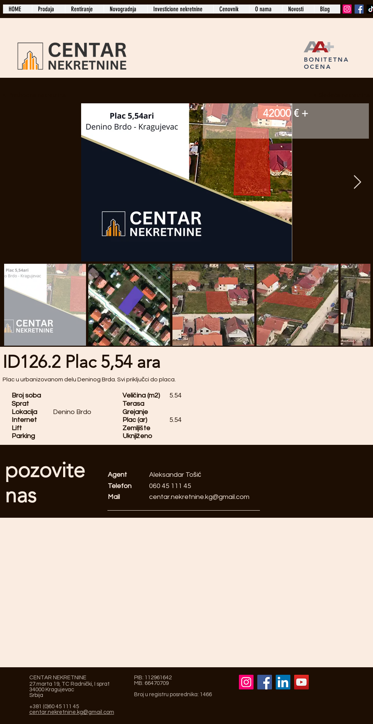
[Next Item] (357, 182)
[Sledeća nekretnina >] (337, 95)
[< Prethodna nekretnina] (35, 95)
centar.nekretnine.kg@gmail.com (199, 496)
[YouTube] (301, 682)
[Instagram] (347, 9)
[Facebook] (359, 9)
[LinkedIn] (283, 682)
